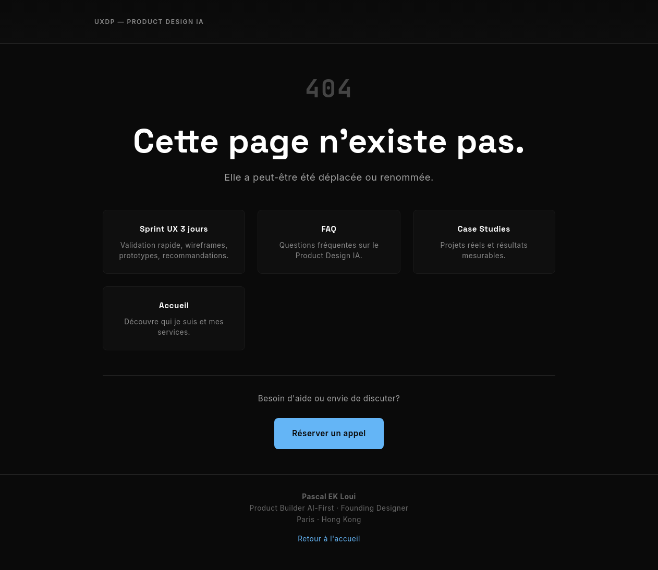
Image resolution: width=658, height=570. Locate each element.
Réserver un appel (328, 433)
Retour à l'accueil (329, 539)
